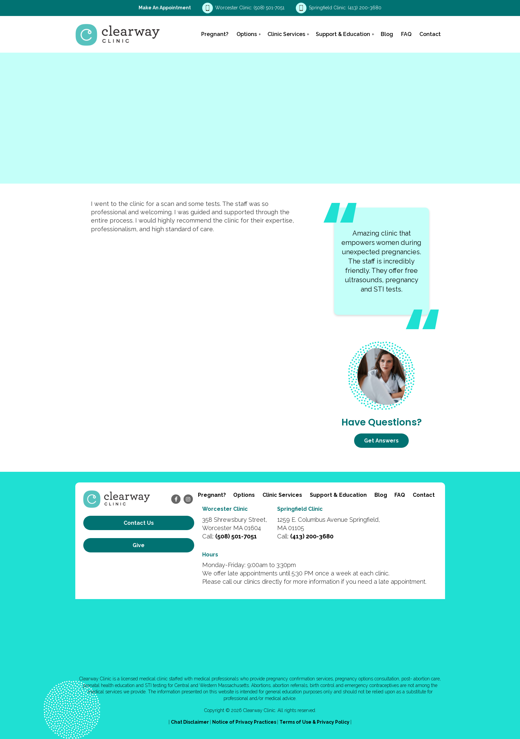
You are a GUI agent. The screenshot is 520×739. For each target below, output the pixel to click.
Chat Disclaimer (190, 722)
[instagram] (188, 499)
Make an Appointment (165, 7)
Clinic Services (286, 34)
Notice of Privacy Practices (244, 722)
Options (247, 34)
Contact (430, 34)
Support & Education (343, 34)
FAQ (406, 34)
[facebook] (176, 499)
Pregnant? (215, 34)
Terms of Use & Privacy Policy (314, 722)
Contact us (139, 523)
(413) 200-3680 (364, 7)
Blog (387, 34)
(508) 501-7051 (270, 7)
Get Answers (381, 440)
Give (139, 545)
